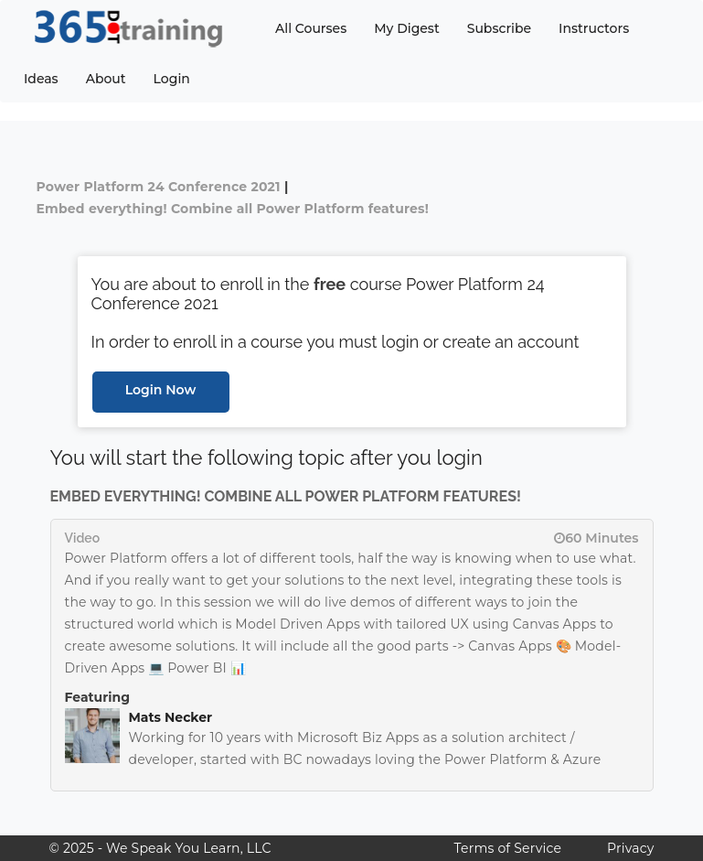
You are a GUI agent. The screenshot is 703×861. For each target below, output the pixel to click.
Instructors (594, 28)
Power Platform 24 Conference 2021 (159, 186)
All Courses (310, 28)
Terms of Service (507, 848)
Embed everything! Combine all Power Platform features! (233, 208)
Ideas (41, 78)
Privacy (630, 848)
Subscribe (499, 28)
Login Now (161, 390)
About (106, 78)
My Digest (406, 28)
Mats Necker (171, 717)
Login (172, 78)
